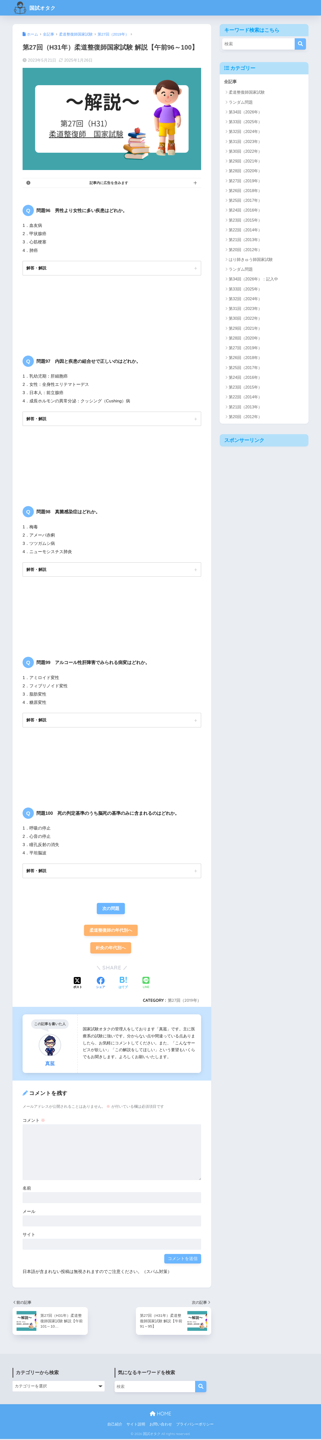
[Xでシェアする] (77, 984)
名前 (27, 1189)
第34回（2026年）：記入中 (253, 279)
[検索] (300, 44)
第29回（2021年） (245, 161)
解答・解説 (36, 268)
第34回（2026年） (245, 112)
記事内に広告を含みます (109, 183)
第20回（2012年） (245, 250)
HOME (160, 1414)
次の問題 (110, 909)
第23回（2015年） (245, 220)
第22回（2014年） (245, 230)
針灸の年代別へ (111, 948)
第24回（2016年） (245, 210)
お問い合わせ (160, 1425)
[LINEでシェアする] (145, 984)
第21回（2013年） (245, 240)
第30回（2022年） (245, 151)
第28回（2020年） (245, 171)
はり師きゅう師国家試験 (251, 259)
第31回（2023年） (245, 141)
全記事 (230, 81)
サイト (29, 1235)
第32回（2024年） (245, 132)
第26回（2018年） (245, 191)
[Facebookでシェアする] (100, 984)
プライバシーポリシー (195, 1425)
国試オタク (37, 7)
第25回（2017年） (245, 200)
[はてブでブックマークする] (123, 984)
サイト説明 (135, 1425)
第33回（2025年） (245, 122)
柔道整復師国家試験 (247, 92)
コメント (34, 1121)
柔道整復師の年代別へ (111, 931)
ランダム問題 (241, 102)
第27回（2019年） (184, 1001)
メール (29, 1212)
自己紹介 (114, 1425)
